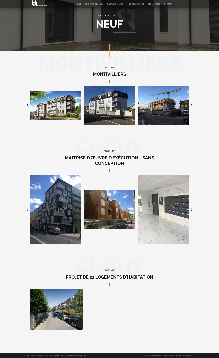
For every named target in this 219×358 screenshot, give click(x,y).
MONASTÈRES (154, 4)
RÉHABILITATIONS (136, 4)
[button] (28, 105)
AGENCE (77, 4)
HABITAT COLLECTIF (115, 4)
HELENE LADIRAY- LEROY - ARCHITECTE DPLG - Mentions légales (56, 355)
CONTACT (168, 4)
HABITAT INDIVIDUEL (94, 4)
